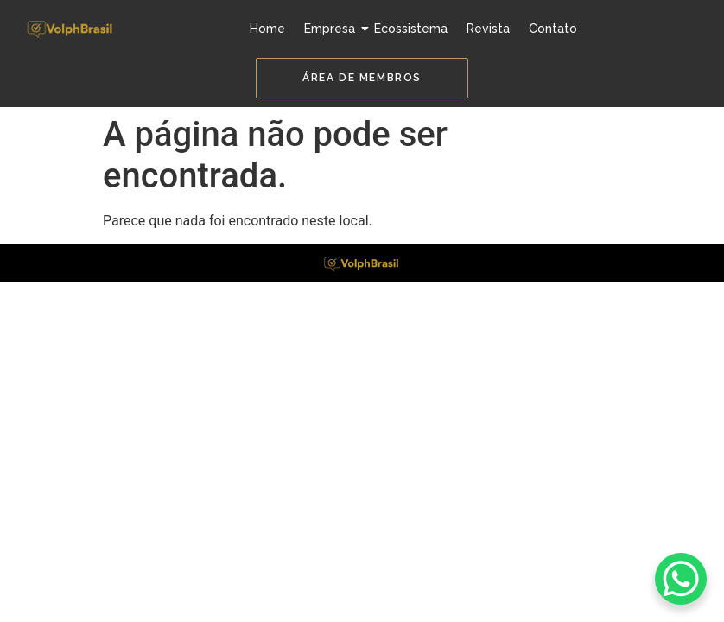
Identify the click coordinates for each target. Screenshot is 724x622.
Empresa (331, 28)
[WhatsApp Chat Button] (681, 579)
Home (267, 28)
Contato (553, 28)
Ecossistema (411, 28)
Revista (488, 28)
